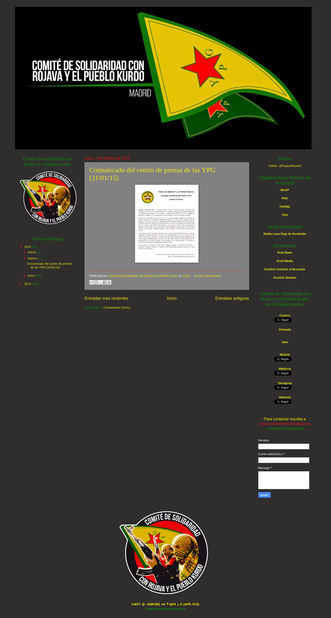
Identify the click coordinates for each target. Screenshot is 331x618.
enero (31, 275)
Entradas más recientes (106, 298)
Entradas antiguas (232, 298)
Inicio (172, 298)
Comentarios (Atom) (116, 307)
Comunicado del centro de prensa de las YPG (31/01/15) (49, 265)
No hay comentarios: (207, 275)
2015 (27, 246)
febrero (32, 258)
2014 (27, 284)
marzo (32, 252)
